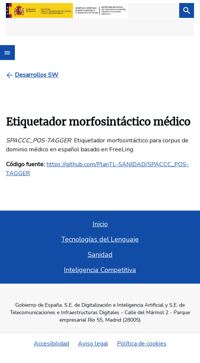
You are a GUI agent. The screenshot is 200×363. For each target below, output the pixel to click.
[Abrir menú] (7, 52)
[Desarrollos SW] (36, 74)
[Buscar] (186, 10)
